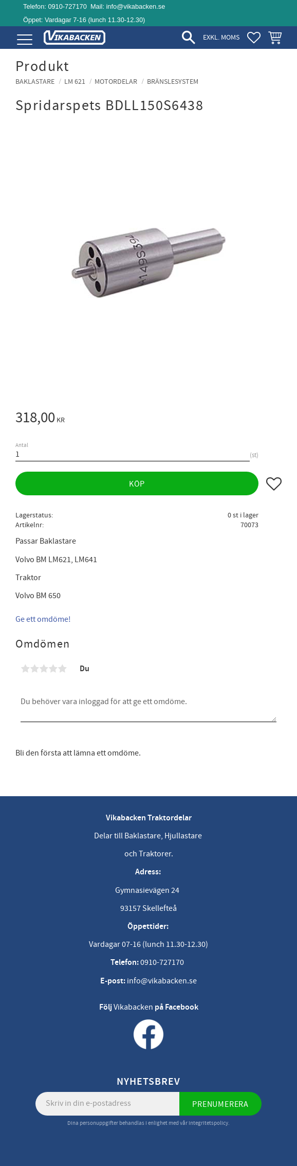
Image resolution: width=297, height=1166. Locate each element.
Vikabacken (133, 1007)
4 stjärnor (53, 668)
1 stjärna (25, 668)
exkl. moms (221, 37)
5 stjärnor (62, 668)
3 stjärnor (43, 668)
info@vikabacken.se (135, 6)
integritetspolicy (208, 1123)
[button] (24, 40)
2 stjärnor (34, 668)
